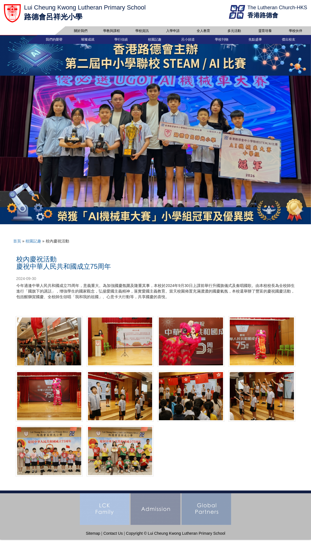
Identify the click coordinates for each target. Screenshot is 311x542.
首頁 (17, 243)
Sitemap (93, 536)
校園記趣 (33, 243)
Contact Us (113, 536)
